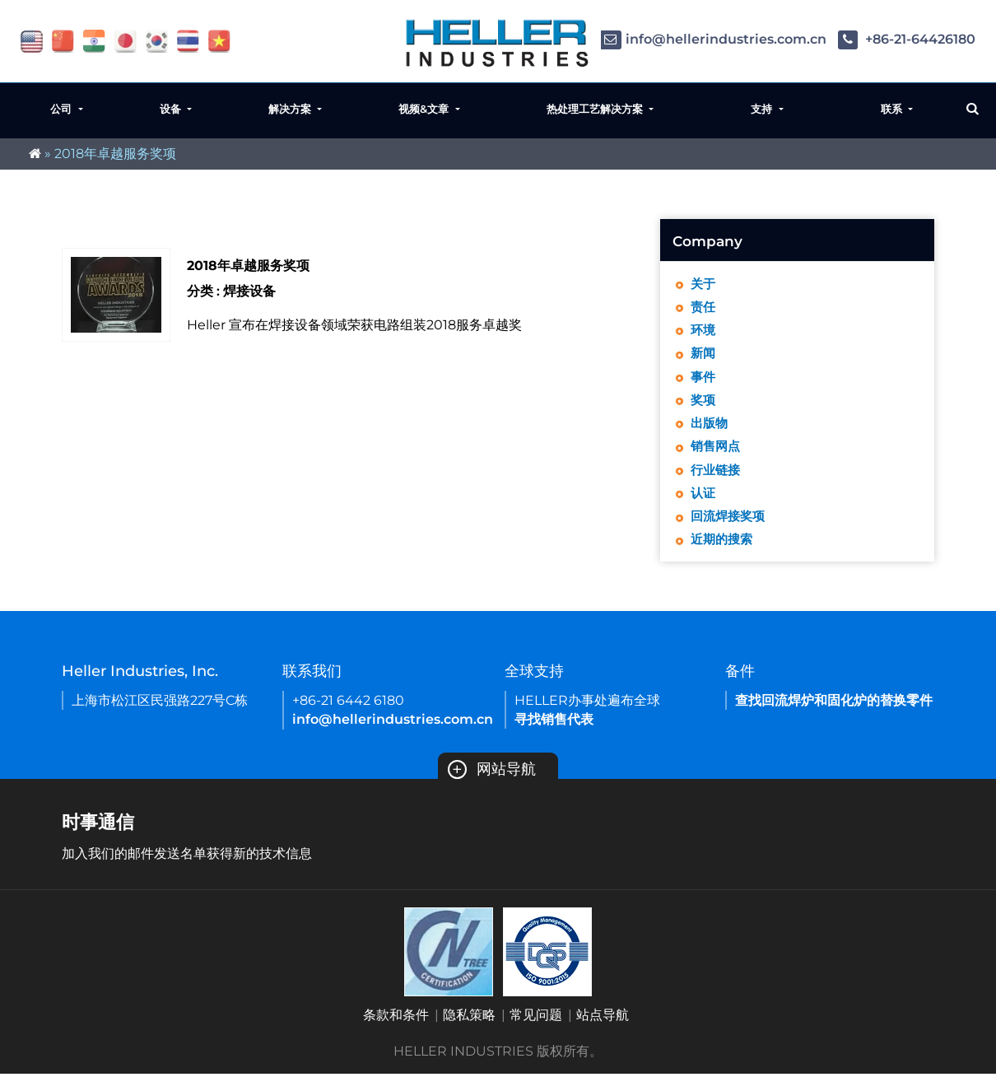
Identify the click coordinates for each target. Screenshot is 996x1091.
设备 (172, 108)
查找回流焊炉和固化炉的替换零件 (834, 717)
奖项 (704, 408)
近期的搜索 (723, 556)
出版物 (710, 433)
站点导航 (602, 1032)
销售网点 (717, 457)
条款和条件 (396, 1032)
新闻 (704, 358)
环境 (704, 334)
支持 (763, 108)
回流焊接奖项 (730, 531)
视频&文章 (425, 108)
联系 (893, 108)
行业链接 (717, 482)
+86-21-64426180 (906, 39)
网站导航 (492, 786)
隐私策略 (469, 1032)
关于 (704, 284)
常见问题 (536, 1032)
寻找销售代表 (553, 736)
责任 (704, 309)
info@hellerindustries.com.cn (712, 39)
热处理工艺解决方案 (596, 108)
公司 (62, 108)
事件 (704, 383)
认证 (704, 507)
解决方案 (291, 108)
